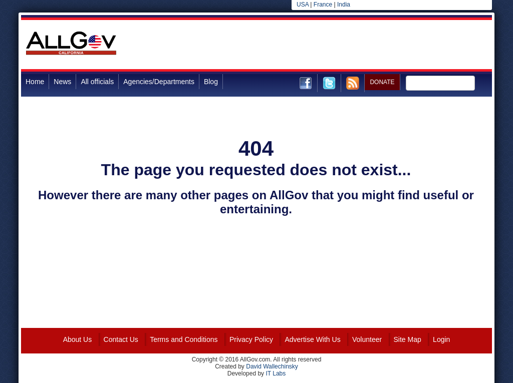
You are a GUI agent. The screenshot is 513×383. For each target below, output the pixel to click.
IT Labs (276, 373)
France (323, 4)
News (62, 82)
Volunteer (367, 339)
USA (303, 4)
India (343, 4)
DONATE (382, 82)
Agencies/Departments (158, 82)
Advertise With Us (312, 339)
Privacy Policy (251, 339)
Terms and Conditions (183, 339)
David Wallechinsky (272, 366)
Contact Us (121, 339)
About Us (77, 339)
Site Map (407, 339)
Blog (211, 82)
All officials (97, 82)
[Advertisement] (309, 44)
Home (35, 82)
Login (441, 339)
